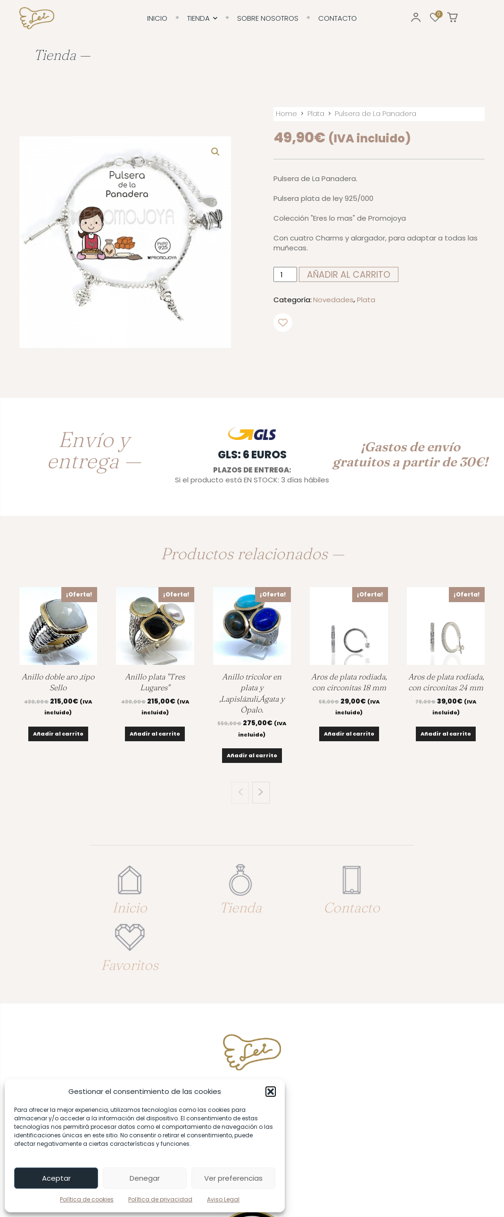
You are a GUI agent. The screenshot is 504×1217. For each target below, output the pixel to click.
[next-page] (261, 792)
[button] (270, 1091)
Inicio (118, 899)
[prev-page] (240, 792)
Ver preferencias (233, 1178)
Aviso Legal (223, 1199)
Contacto (296, 899)
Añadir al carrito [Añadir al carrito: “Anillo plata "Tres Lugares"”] (155, 733)
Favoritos (385, 899)
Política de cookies (87, 1199)
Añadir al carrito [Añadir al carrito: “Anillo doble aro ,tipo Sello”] (58, 733)
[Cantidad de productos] (285, 274)
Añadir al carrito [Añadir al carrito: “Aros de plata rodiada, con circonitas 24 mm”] (446, 733)
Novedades (333, 299)
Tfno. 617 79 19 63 (252, 1031)
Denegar (145, 1178)
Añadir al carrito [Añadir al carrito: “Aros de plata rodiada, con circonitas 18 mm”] (349, 733)
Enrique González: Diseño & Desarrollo (427, 1183)
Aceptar (56, 1178)
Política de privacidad (160, 1199)
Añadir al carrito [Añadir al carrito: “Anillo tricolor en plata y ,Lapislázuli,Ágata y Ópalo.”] (252, 755)
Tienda (207, 899)
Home (286, 113)
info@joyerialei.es (252, 1068)
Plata (315, 113)
